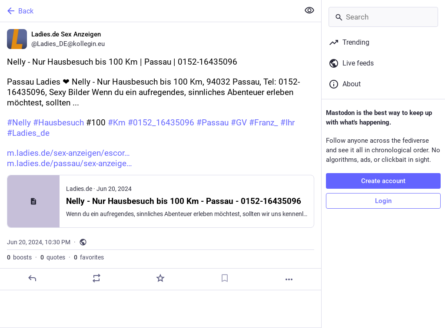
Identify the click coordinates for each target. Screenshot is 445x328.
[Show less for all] (309, 10)
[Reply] (32, 278)
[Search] (383, 17)
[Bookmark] (224, 278)
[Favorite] (160, 278)
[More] (289, 279)
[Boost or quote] (96, 278)
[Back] (149, 11)
